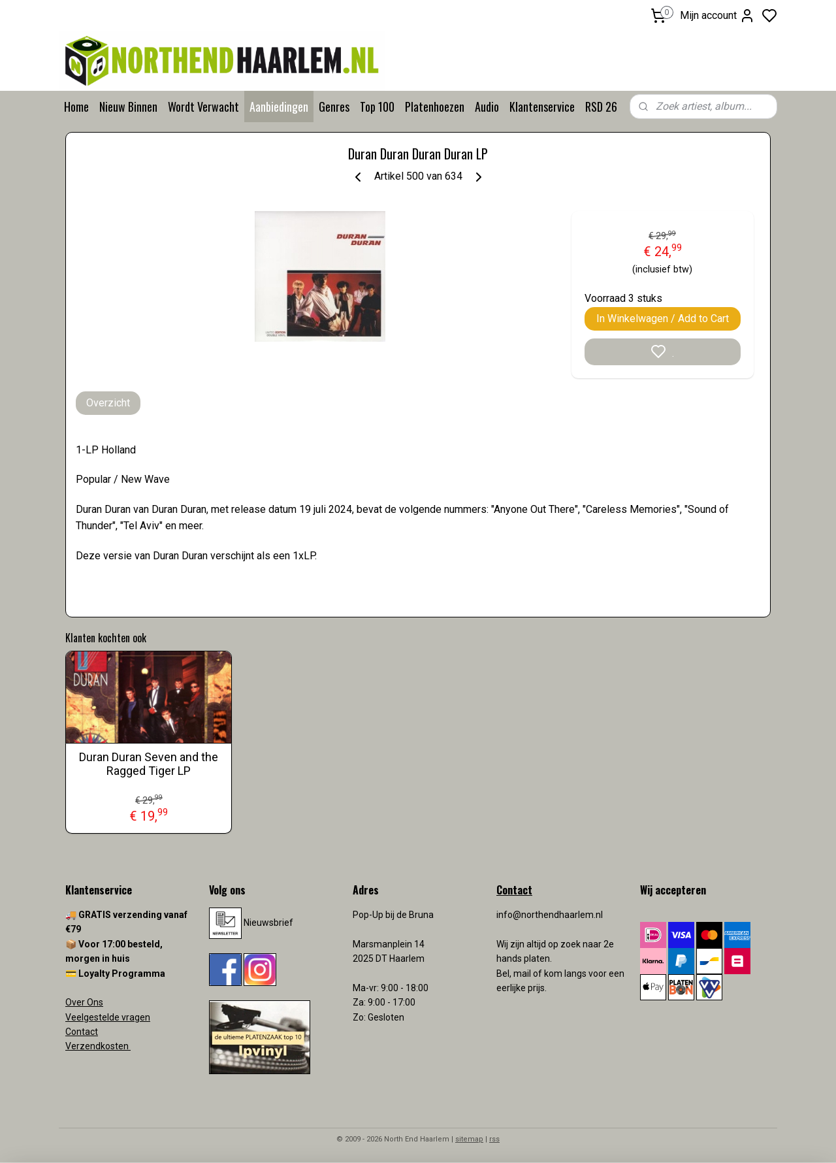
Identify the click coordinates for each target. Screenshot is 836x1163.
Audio (487, 106)
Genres (334, 106)
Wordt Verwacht (203, 106)
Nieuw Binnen (128, 106)
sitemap (469, 1139)
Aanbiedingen (278, 106)
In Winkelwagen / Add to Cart (662, 318)
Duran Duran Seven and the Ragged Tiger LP (148, 764)
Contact (81, 1031)
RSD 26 (601, 106)
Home (76, 106)
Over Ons (84, 1002)
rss (494, 1139)
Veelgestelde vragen (107, 1017)
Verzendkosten (98, 1046)
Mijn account (717, 16)
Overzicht (108, 403)
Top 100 (377, 106)
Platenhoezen (434, 106)
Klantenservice (542, 106)
